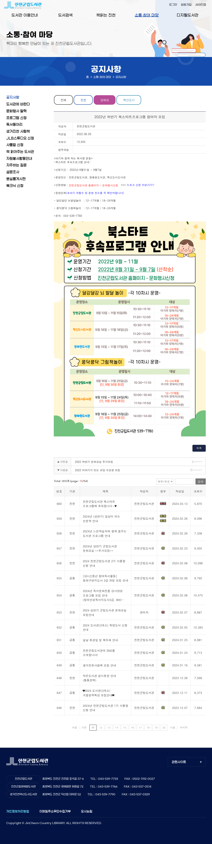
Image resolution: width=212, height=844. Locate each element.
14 (116, 727)
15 (124, 727)
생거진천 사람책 (18, 131)
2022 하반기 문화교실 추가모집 (94, 462)
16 (132, 727)
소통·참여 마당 (147, 15)
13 (108, 727)
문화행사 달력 (16, 111)
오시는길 (86, 811)
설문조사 (12, 172)
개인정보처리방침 (17, 811)
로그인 (173, 4)
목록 (199, 448)
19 (156, 727)
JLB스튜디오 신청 (20, 138)
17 (140, 727)
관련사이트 (179, 761)
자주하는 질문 (16, 165)
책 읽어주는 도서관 (20, 152)
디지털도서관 (187, 15)
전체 (63, 100)
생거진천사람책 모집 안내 (99, 665)
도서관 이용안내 (24, 15)
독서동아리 (14, 124)
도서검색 (65, 15)
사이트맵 (200, 4)
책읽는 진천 (105, 15)
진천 (83, 100)
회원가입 (186, 4)
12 (101, 727)
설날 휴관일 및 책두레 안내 (100, 640)
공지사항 (12, 97)
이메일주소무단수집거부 (55, 811)
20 (164, 727)
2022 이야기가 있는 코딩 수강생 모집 (97, 470)
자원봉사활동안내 (19, 158)
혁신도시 (129, 100)
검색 (200, 482)
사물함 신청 (14, 145)
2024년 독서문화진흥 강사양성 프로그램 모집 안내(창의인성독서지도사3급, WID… (103, 595)
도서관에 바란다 (18, 104)
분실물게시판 (16, 179)
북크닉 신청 (14, 186)
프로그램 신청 (16, 118)
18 (148, 727)
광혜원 (105, 100)
